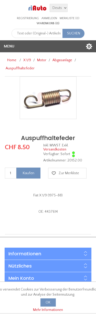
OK (48, 302)
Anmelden (49, 18)
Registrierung (28, 18)
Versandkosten (54, 149)
